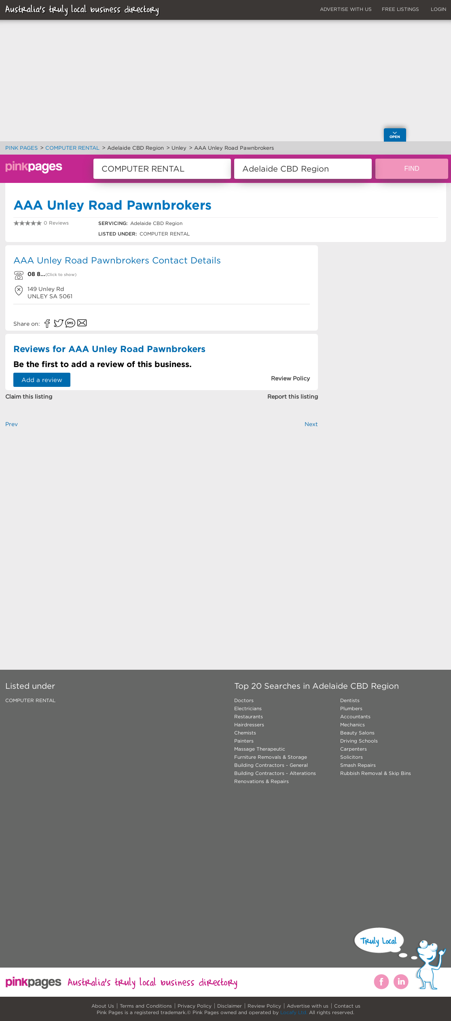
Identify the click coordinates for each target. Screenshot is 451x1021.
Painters (244, 740)
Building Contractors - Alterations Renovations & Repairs (275, 777)
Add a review (41, 379)
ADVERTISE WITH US (346, 9)
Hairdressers (249, 724)
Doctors (244, 700)
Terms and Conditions (146, 1005)
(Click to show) (60, 274)
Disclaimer (229, 1005)
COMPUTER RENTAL (30, 700)
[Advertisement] (161, 535)
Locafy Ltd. (293, 1012)
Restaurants (248, 716)
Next (311, 424)
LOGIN (438, 9)
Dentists (350, 700)
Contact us (347, 1005)
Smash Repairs (358, 765)
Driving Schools (359, 740)
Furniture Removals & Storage (270, 757)
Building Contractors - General (271, 765)
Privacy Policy (195, 1005)
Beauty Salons (357, 732)
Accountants (355, 716)
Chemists (245, 732)
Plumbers (351, 708)
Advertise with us (307, 1005)
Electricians (248, 708)
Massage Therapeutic (259, 748)
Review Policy (264, 1005)
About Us (102, 1005)
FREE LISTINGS (400, 9)
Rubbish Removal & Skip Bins (375, 773)
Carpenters (353, 748)
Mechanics (352, 724)
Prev (11, 424)
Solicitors (351, 757)
